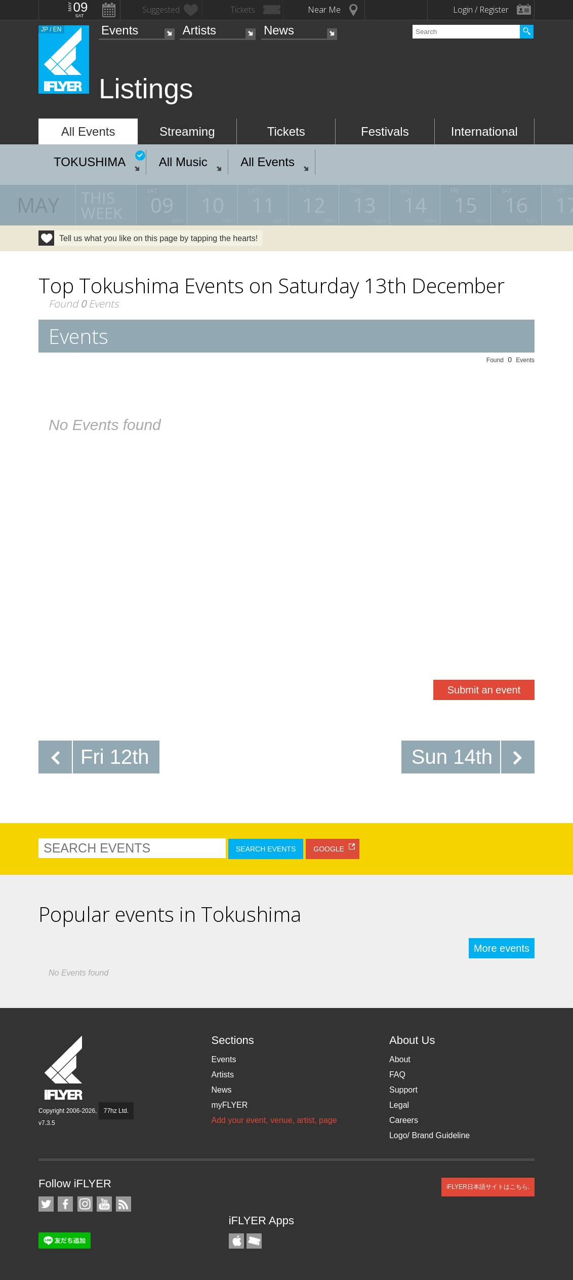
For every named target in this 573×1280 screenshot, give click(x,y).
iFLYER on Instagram (85, 1204)
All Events (88, 131)
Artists (199, 30)
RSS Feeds (123, 1204)
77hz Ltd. (116, 1110)
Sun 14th (452, 757)
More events (501, 948)
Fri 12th (114, 757)
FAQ (397, 1074)
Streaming (187, 131)
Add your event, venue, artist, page (274, 1120)
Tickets (286, 131)
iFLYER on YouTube (104, 1204)
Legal (399, 1105)
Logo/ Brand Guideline (429, 1135)
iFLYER (64, 1068)
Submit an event (484, 689)
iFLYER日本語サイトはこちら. (487, 1186)
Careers (403, 1120)
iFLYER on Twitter (46, 1204)
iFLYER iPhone (236, 1241)
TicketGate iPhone (254, 1241)
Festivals (385, 131)
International (484, 131)
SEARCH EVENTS (266, 849)
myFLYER (229, 1105)
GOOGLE (328, 849)
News (279, 30)
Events (119, 30)
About (400, 1059)
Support (403, 1089)
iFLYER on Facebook (65, 1204)
